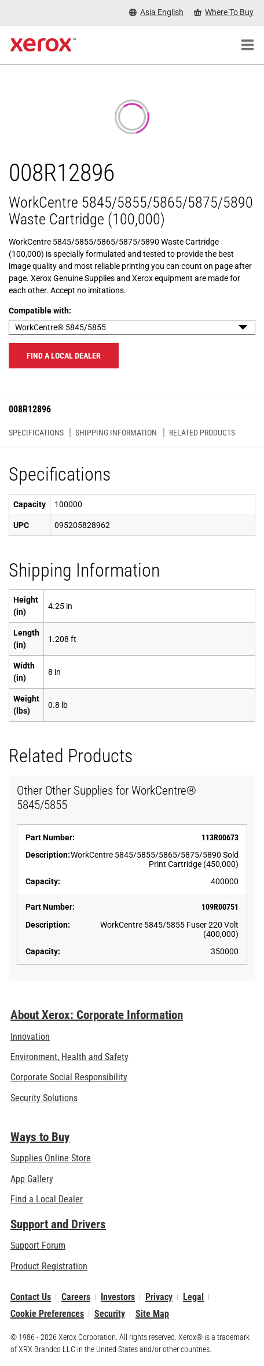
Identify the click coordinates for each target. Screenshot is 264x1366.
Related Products (202, 432)
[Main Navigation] (247, 45)
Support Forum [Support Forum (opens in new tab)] (37, 1245)
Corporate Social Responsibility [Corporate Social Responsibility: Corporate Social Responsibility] (68, 1077)
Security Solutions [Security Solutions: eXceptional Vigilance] (44, 1097)
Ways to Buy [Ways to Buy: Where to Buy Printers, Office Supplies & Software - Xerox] (39, 1137)
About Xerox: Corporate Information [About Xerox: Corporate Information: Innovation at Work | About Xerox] (96, 1015)
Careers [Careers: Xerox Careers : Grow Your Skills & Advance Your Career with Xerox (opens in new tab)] (75, 1297)
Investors (118, 1297)
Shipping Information (116, 432)
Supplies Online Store (50, 1158)
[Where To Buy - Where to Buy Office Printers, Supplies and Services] (224, 12)
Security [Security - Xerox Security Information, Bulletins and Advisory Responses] (109, 1313)
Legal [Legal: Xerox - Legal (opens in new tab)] (193, 1297)
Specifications (36, 432)
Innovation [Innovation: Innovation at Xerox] (30, 1036)
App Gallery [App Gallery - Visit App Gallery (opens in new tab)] (31, 1178)
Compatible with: (40, 310)
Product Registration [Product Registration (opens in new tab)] (48, 1266)
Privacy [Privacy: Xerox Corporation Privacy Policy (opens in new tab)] (159, 1297)
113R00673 (220, 837)
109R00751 (220, 906)
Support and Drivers (58, 1224)
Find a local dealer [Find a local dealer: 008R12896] (64, 355)
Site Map (152, 1313)
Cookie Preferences (47, 1313)
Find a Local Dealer (46, 1199)
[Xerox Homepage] (43, 45)
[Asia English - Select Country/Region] (156, 12)
